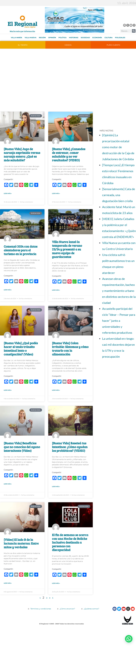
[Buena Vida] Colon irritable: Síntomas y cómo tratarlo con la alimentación (70, 354)
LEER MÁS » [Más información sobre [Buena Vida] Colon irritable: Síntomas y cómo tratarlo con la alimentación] (56, 399)
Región (42, 38)
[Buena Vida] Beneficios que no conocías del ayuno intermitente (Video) (22, 455)
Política (62, 38)
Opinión (52, 38)
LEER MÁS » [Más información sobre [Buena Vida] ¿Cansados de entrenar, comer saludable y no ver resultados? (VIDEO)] (56, 196)
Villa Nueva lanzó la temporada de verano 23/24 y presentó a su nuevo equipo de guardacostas (67, 252)
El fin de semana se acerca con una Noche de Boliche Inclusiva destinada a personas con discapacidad (70, 553)
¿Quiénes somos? (90, 623)
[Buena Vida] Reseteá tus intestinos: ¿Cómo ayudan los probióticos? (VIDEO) (70, 455)
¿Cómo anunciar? (67, 623)
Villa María (16, 38)
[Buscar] (134, 31)
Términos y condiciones (40, 623)
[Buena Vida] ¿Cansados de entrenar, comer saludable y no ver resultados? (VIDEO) (68, 154)
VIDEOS (68, 45)
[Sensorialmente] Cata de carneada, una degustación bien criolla (118, 195)
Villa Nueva (30, 38)
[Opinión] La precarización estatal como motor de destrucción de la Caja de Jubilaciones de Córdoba (118, 147)
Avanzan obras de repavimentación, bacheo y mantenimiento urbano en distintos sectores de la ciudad (119, 290)
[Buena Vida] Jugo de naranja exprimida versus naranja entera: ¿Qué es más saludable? (22, 154)
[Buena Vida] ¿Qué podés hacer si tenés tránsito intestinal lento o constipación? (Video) (21, 354)
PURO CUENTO (113, 45)
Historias (73, 38)
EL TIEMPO (23, 45)
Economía (97, 38)
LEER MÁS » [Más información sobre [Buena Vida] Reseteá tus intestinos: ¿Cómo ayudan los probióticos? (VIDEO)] (56, 498)
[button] (128, 639)
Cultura (108, 38)
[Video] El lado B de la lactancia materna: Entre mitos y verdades (21, 555)
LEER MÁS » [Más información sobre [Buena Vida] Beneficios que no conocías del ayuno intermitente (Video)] (8, 495)
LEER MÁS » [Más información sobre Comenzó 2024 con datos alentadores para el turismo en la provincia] (8, 296)
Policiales (120, 38)
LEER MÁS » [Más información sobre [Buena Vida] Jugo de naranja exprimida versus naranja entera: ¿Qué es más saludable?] (8, 196)
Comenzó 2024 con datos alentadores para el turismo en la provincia (20, 253)
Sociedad (85, 38)
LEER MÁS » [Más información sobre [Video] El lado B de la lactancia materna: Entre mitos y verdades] (8, 598)
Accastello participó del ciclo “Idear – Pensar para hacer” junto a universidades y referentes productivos (118, 320)
